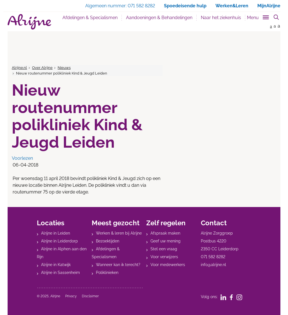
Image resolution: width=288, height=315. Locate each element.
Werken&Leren (231, 5)
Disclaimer (90, 296)
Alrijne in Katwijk (56, 264)
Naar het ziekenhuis (221, 17)
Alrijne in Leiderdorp (59, 241)
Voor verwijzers (164, 257)
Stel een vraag (163, 249)
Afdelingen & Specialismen (90, 17)
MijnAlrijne (268, 5)
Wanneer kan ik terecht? (118, 264)
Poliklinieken (107, 272)
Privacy (71, 296)
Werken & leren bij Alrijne (119, 233)
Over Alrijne (42, 68)
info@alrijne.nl (213, 264)
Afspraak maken (165, 233)
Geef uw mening (165, 241)
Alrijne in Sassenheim (60, 272)
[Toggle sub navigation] (258, 16)
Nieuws (64, 68)
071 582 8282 (213, 257)
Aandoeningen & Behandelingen (159, 17)
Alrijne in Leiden (55, 233)
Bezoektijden (107, 241)
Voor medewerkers (167, 264)
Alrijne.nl (19, 68)
